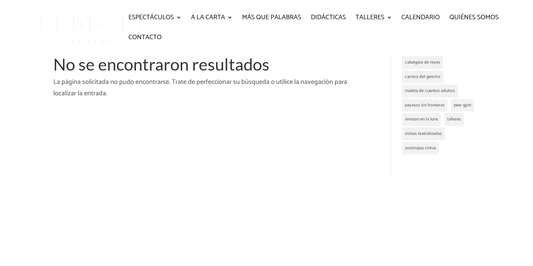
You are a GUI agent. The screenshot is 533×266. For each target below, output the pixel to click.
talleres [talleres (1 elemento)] (454, 119)
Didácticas (328, 19)
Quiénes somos (474, 19)
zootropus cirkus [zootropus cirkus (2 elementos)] (420, 147)
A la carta (208, 19)
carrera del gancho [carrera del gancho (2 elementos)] (422, 76)
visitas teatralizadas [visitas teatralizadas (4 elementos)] (423, 133)
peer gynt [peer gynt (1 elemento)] (462, 105)
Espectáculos (151, 19)
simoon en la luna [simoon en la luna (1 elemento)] (421, 119)
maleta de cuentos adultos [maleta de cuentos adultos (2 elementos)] (430, 90)
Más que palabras (271, 19)
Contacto (145, 39)
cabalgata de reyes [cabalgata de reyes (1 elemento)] (422, 62)
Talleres (370, 19)
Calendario (421, 19)
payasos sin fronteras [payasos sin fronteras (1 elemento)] (425, 105)
